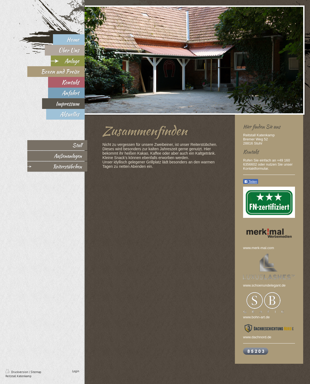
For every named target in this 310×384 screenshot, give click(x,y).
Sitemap (36, 372)
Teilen (250, 182)
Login (75, 371)
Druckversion (17, 372)
